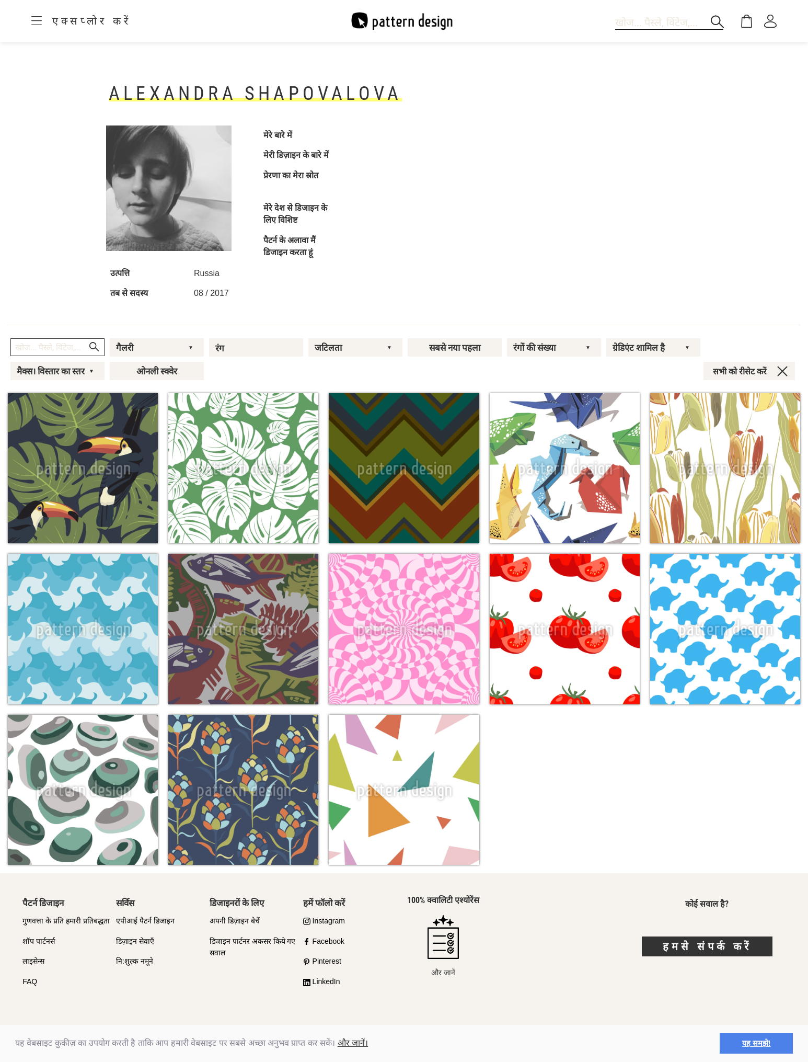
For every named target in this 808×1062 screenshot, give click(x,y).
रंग (219, 348)
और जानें (443, 945)
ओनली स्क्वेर (156, 371)
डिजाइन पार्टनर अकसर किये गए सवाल (253, 947)
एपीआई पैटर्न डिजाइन (145, 921)
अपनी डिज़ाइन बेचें (235, 921)
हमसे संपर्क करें (707, 946)
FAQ (29, 981)
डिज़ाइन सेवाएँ (135, 941)
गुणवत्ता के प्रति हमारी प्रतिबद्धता (66, 921)
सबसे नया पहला (454, 347)
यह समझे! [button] (756, 1043)
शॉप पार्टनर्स (38, 941)
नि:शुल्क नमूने (134, 961)
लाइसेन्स (33, 961)
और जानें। (353, 1042)
